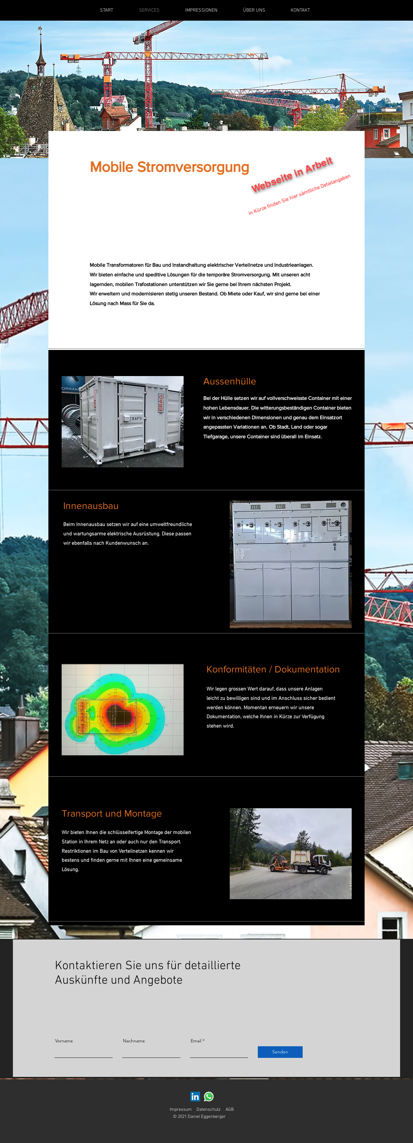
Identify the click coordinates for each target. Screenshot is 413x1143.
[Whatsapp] (209, 1096)
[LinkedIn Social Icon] (195, 1096)
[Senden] (280, 1052)
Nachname (134, 1041)
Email (196, 1041)
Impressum (181, 1109)
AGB (230, 1109)
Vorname (64, 1041)
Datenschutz (208, 1109)
